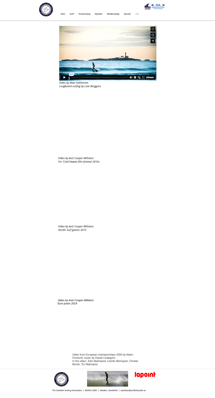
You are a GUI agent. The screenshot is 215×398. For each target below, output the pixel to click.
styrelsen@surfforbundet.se (133, 390)
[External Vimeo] (107, 53)
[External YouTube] (107, 128)
